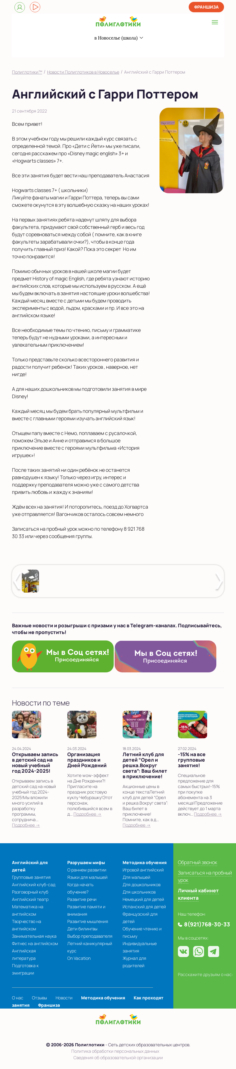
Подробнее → (26, 825)
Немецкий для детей (143, 899)
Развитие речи (81, 899)
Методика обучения (145, 862)
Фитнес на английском (35, 943)
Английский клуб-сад (33, 884)
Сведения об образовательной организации (118, 1057)
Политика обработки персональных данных (115, 1051)
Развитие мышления (87, 921)
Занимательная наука (34, 936)
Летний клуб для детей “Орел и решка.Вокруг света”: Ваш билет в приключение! (145, 765)
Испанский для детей (144, 906)
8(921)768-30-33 (107, 50)
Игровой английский (143, 870)
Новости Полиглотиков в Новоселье (83, 72)
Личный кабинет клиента (198, 894)
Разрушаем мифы (86, 862)
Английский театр (30, 899)
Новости (64, 998)
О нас (17, 998)
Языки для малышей (87, 877)
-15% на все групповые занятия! (192, 760)
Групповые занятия (31, 877)
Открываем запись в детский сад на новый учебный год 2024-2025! (35, 763)
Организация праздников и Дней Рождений (87, 760)
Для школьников (139, 892)
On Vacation (79, 958)
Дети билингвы (82, 929)
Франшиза (206, 7)
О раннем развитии (86, 870)
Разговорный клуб (30, 892)
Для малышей (136, 877)
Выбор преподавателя (89, 936)
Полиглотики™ (27, 72)
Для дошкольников (141, 884)
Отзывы (39, 998)
